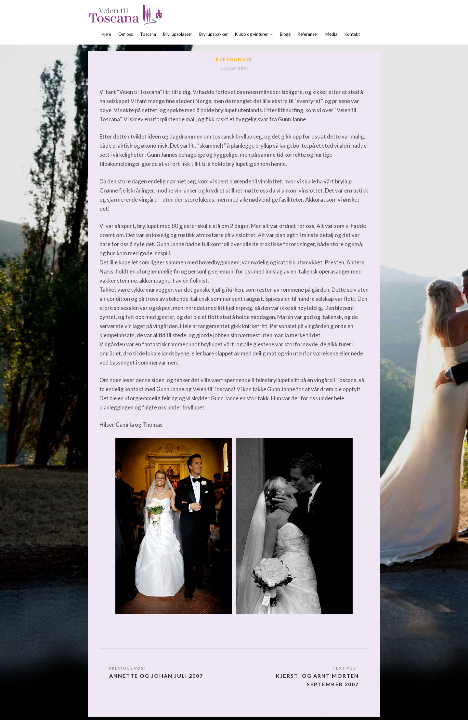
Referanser (308, 34)
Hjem (106, 34)
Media (331, 34)
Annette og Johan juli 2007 (156, 676)
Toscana (148, 34)
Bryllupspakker (213, 34)
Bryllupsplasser (177, 34)
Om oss (125, 34)
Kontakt (352, 34)
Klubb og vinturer (251, 34)
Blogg (285, 34)
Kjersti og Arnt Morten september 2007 (317, 680)
